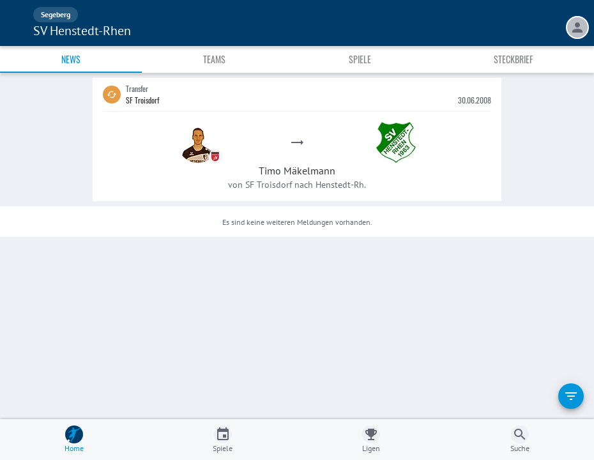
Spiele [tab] (360, 59)
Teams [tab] (214, 59)
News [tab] (70, 59)
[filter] (571, 396)
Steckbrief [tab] (513, 59)
